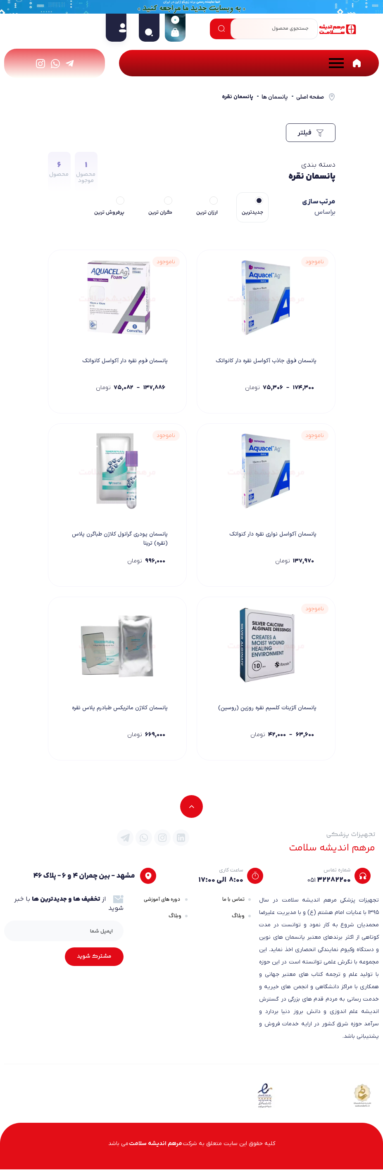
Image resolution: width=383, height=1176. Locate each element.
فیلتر (310, 133)
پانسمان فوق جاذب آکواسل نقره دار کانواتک (273, 366)
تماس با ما (233, 906)
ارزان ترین (207, 212)
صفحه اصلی (310, 97)
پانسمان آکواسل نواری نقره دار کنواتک (270, 537)
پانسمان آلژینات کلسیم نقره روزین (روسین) (275, 718)
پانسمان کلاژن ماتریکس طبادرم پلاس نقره (122, 718)
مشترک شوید (94, 963)
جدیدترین (252, 212)
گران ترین (160, 212)
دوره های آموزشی (162, 906)
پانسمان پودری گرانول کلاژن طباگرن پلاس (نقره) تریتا (124, 542)
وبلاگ (238, 922)
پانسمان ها (275, 97)
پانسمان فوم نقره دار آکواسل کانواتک (123, 361)
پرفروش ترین (109, 212)
